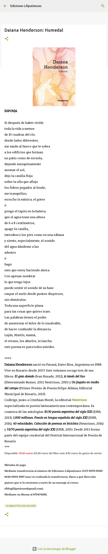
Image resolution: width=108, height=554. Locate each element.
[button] (6, 38)
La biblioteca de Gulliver (21, 506)
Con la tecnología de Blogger (54, 548)
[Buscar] (103, 5)
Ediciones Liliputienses (26, 6)
